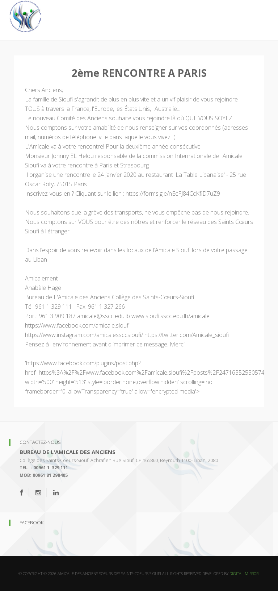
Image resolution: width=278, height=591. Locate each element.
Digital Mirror (243, 573)
